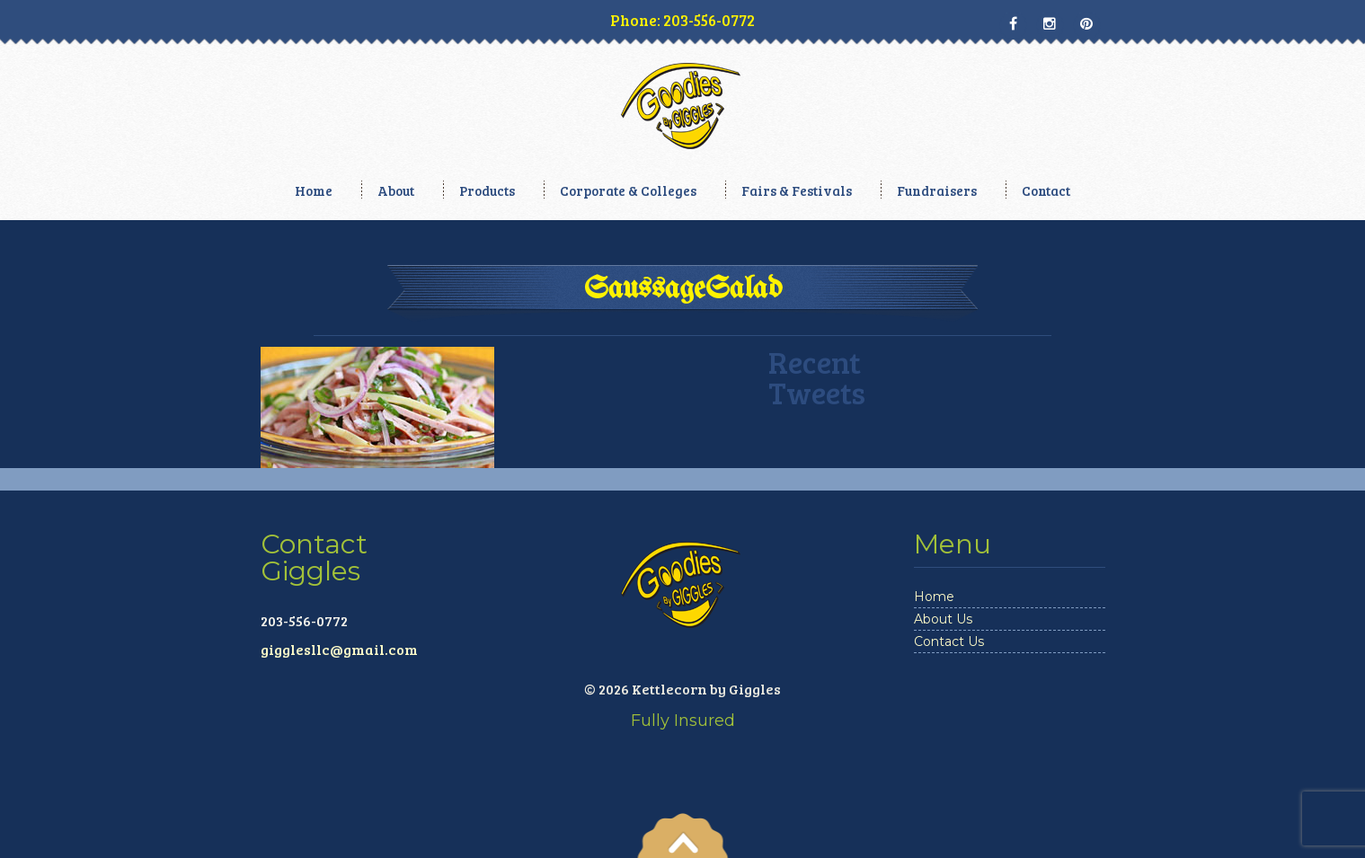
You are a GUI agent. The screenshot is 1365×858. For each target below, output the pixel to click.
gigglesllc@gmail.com (339, 649)
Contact (1046, 190)
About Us (943, 619)
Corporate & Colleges (628, 190)
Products (487, 190)
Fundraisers (937, 190)
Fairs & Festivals (796, 190)
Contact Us (949, 641)
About (395, 190)
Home (313, 190)
